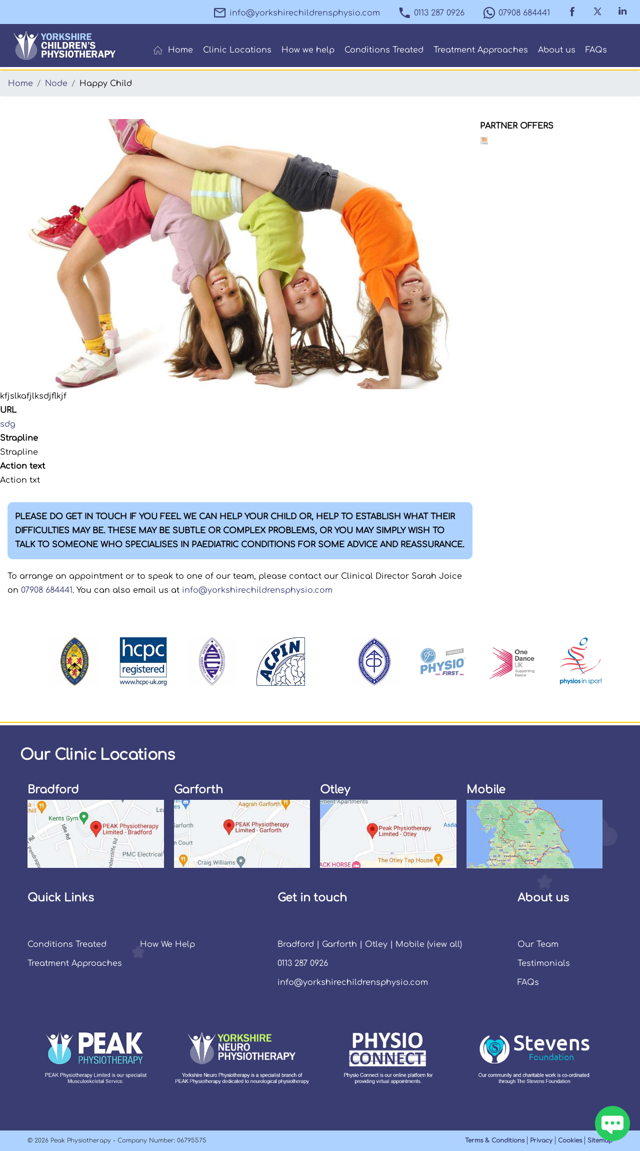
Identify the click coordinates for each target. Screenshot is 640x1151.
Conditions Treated (384, 50)
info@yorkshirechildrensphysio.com (296, 13)
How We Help (167, 944)
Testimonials (544, 963)
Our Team (538, 944)
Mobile (410, 944)
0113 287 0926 (431, 13)
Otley (376, 944)
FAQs (596, 50)
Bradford (296, 944)
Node (56, 83)
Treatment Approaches (481, 50)
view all (444, 944)
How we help (308, 50)
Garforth (339, 944)
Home (173, 51)
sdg (8, 424)
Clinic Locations (237, 50)
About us (557, 50)
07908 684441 (516, 13)
